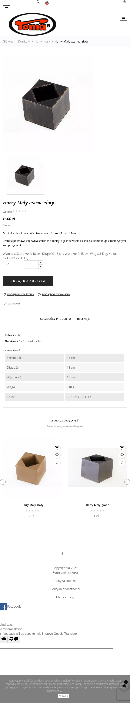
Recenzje (83, 319)
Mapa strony (65, 597)
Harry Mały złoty (33, 505)
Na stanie (11, 341)
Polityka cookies (65, 581)
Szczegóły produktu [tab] (55, 319)
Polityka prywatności (65, 589)
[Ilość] (31, 264)
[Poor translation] (14, 639)
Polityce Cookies (72, 690)
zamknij (63, 696)
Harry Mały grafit (97, 505)
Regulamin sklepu (65, 572)
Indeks (9, 335)
